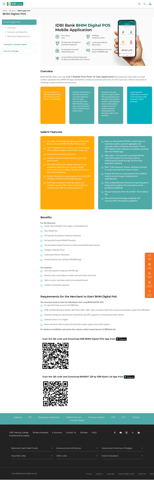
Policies (135, 417)
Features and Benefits (17, 32)
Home (5, 11)
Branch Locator (149, 293)
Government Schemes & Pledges (117, 448)
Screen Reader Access (126, 474)
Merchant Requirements (18, 36)
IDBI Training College (18, 432)
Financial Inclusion (96, 417)
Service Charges (11, 51)
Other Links (61, 456)
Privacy (89, 474)
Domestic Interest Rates (15, 44)
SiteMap (84, 432)
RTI (30, 417)
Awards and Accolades (19, 435)
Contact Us (71, 432)
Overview (11, 28)
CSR (113, 417)
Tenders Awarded (40, 432)
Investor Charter (77, 420)
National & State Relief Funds (24, 448)
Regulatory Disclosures (48, 417)
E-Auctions (57, 432)
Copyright (111, 474)
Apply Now (149, 257)
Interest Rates (149, 275)
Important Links (18, 456)
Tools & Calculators (110, 456)
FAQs (94, 432)
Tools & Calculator (149, 284)
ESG (124, 417)
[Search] (139, 3)
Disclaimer (142, 474)
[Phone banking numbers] (145, 3)
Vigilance (18, 417)
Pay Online (149, 266)
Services (12, 11)
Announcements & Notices (68, 448)
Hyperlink (99, 474)
